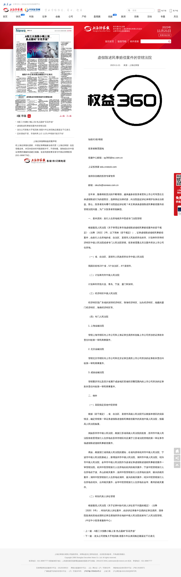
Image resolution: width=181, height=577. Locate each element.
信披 (110, 16)
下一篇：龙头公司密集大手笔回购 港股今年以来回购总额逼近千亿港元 (120, 536)
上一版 (62, 116)
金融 (57, 16)
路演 (123, 16)
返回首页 (109, 41)
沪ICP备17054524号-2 (92, 571)
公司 (71, 16)
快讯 (18, 16)
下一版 (68, 116)
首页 (5, 16)
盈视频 (97, 16)
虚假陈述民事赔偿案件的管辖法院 (31, 126)
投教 (136, 16)
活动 (149, 16)
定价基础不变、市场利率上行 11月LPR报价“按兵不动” (40, 133)
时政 (31, 16)
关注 (176, 16)
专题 (163, 16)
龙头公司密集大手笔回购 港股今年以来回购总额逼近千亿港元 (43, 130)
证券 (44, 16)
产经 (84, 16)
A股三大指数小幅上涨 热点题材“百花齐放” (35, 122)
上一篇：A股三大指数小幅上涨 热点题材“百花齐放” (110, 531)
